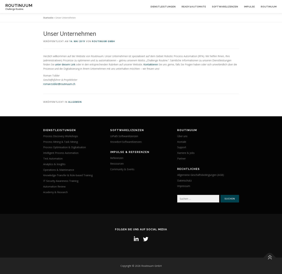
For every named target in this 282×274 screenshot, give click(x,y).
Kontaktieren (150, 64)
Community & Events (122, 169)
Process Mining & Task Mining (60, 141)
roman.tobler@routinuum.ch (59, 84)
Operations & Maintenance (58, 169)
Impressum (183, 186)
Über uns (182, 136)
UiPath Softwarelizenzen (124, 136)
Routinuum (18, 5)
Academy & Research (55, 192)
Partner (181, 158)
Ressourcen (117, 163)
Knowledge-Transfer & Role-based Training (68, 175)
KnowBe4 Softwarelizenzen (126, 141)
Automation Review (54, 186)
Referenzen (116, 158)
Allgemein (75, 101)
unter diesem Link (65, 64)
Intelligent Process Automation (60, 153)
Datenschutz (184, 180)
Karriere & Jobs (186, 153)
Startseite (48, 17)
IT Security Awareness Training (60, 181)
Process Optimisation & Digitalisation (64, 147)
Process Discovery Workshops (60, 136)
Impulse (249, 6)
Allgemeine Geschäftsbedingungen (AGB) (200, 175)
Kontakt (181, 141)
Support (181, 147)
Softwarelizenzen (225, 6)
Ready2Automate (194, 6)
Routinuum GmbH (103, 41)
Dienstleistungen (163, 6)
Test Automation (53, 158)
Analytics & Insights (54, 164)
